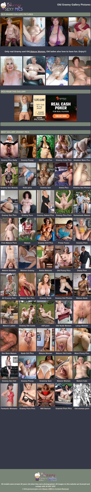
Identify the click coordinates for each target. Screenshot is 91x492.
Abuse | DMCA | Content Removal (55, 489)
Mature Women (37, 51)
